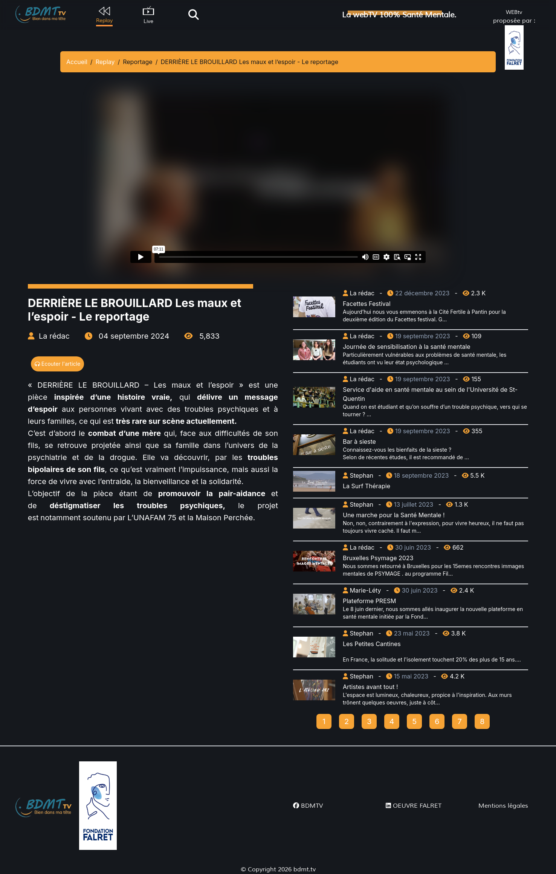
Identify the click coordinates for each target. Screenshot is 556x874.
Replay (105, 62)
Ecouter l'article (57, 364)
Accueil (76, 62)
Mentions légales (503, 806)
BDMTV (308, 806)
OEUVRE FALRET (413, 806)
